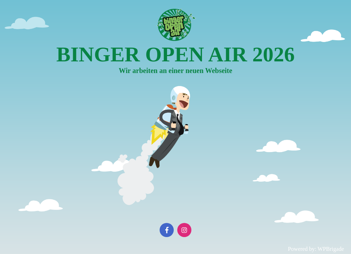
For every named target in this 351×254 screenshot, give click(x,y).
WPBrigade (330, 249)
